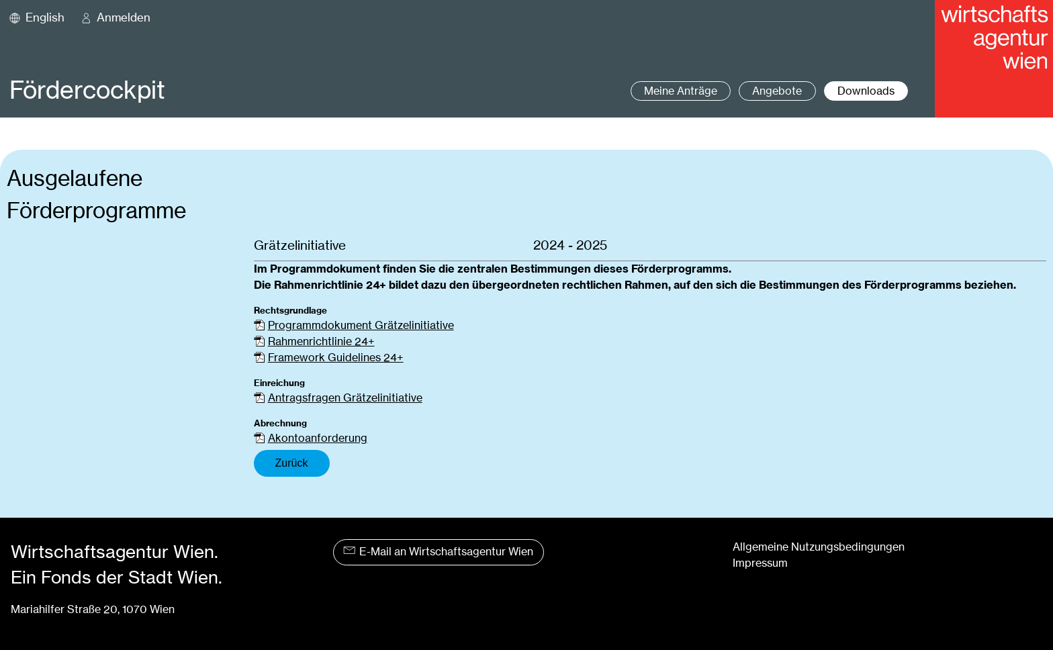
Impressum (760, 563)
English (45, 17)
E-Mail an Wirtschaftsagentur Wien (438, 552)
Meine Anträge (680, 91)
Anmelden (123, 17)
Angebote (777, 91)
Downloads (866, 91)
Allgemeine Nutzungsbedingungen (819, 547)
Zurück (291, 463)
